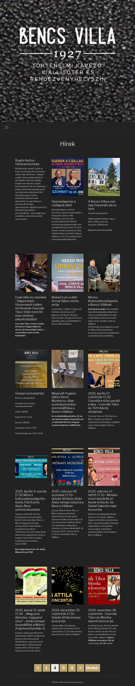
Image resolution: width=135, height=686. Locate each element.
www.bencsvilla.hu (75, 682)
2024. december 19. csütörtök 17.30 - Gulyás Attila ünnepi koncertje (66, 615)
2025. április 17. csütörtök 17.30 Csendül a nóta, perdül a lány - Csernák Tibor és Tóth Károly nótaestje (104, 403)
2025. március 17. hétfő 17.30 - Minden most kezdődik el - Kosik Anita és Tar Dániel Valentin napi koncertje (103, 500)
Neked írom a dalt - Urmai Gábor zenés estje (65, 300)
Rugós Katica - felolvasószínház (27, 162)
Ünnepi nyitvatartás (29, 393)
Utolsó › (92, 668)
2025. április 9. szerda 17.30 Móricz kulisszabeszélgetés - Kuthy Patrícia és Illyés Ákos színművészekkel (31, 500)
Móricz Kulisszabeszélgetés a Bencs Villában (103, 300)
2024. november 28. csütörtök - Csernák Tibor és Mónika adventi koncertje (102, 615)
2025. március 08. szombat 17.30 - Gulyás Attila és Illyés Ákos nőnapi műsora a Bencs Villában (68, 499)
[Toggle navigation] (6, 127)
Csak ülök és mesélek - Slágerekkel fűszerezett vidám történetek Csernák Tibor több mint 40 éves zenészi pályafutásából (30, 308)
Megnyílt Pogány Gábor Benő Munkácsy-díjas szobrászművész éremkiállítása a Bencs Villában (64, 403)
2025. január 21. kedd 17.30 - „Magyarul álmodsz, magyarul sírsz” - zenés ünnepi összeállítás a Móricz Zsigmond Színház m (30, 619)
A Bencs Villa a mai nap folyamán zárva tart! (102, 205)
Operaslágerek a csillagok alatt (64, 203)
